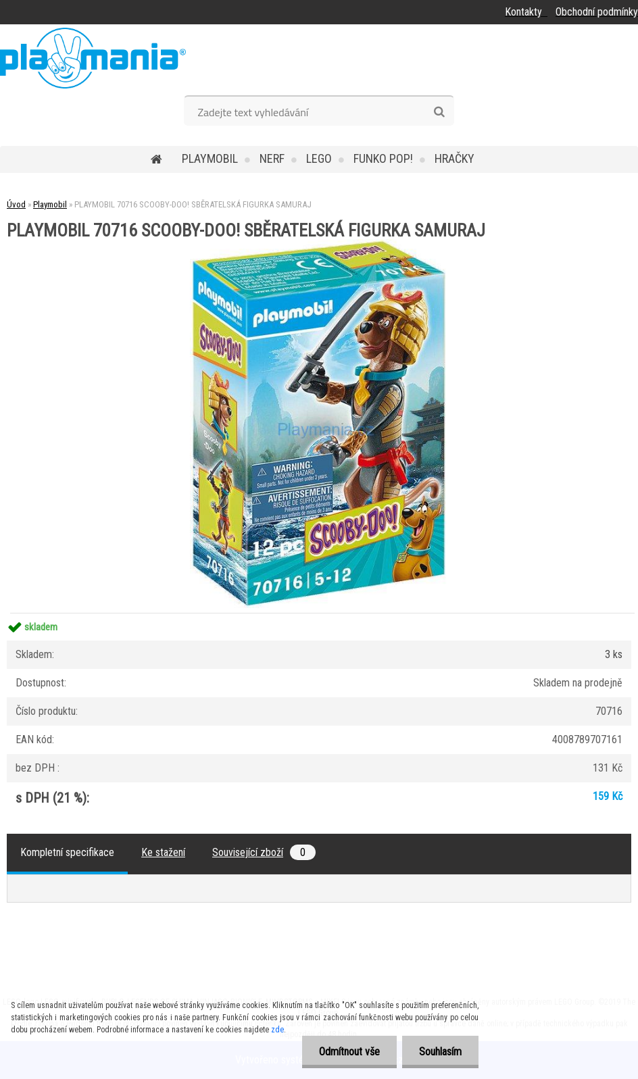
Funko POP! (383, 158)
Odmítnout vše (349, 1051)
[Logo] (93, 58)
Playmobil (210, 158)
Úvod (16, 204)
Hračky (454, 158)
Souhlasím (440, 1051)
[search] (439, 112)
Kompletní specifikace (67, 852)
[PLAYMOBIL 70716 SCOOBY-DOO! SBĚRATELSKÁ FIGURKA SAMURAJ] (319, 244)
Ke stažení (163, 852)
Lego (319, 158)
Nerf (272, 158)
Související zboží (264, 852)
